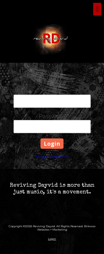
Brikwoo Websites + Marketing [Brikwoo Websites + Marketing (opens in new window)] (66, 227)
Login (52, 239)
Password (52, 116)
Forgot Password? (52, 156)
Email (52, 91)
